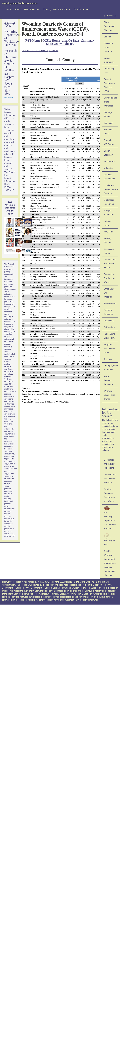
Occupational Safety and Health (110, 263)
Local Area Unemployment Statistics (111, 189)
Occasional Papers (109, 251)
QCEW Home (51, 40)
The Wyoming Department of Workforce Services (110, 518)
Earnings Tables (108, 114)
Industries (108, 168)
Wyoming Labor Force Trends (56, 9)
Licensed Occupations (109, 177)
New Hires (108, 232)
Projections (109, 320)
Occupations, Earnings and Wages (110, 278)
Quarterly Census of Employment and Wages (109, 495)
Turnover (108, 359)
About (18, 9)
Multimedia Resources (109, 202)
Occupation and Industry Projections (109, 464)
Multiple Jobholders (109, 212)
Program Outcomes (108, 312)
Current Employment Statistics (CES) (109, 85)
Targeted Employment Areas (109, 348)
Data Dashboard (81, 9)
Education (108, 123)
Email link (8, 97)
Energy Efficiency (108, 153)
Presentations (110, 303)
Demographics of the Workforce (110, 102)
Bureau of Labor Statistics (108, 47)
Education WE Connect (110, 142)
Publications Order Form (109, 336)
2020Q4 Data (70, 40)
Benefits (107, 37)
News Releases (31, 9)
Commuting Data (109, 70)
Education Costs (108, 131)
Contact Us (110, 15)
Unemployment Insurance (111, 368)
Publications (109, 327)
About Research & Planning (109, 26)
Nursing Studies (107, 240)
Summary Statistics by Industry (70, 42)
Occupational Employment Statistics (110, 478)
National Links (108, 223)
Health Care (109, 161)
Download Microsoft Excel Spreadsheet (40, 50)
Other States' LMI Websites (110, 293)
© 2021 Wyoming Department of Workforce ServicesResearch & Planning (110, 563)
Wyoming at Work (110, 539)
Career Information (109, 60)
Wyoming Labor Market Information (19, 3)
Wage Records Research (108, 380)
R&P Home (32, 40)
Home (8, 9)
